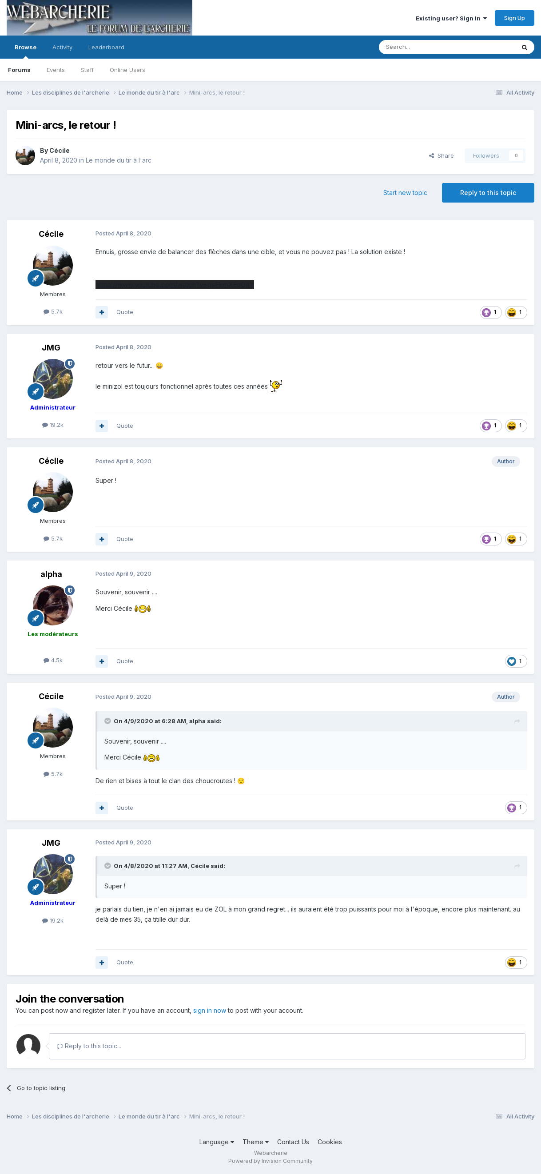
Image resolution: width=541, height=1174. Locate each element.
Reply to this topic (488, 192)
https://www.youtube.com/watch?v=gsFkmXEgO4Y (174, 284)
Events (56, 69)
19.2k (53, 424)
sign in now (209, 1010)
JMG (51, 347)
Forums (19, 69)
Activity (62, 47)
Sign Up (514, 17)
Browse (25, 51)
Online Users (127, 69)
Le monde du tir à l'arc (118, 160)
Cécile (59, 150)
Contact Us (293, 1142)
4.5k (53, 660)
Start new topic (405, 192)
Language (216, 1142)
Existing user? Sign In (451, 18)
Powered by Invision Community (270, 1161)
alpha (51, 574)
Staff (87, 69)
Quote (124, 311)
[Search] (424, 47)
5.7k (53, 311)
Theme (256, 1142)
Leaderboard (106, 47)
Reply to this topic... (89, 1046)
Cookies (330, 1142)
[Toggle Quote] (108, 720)
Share (441, 155)
